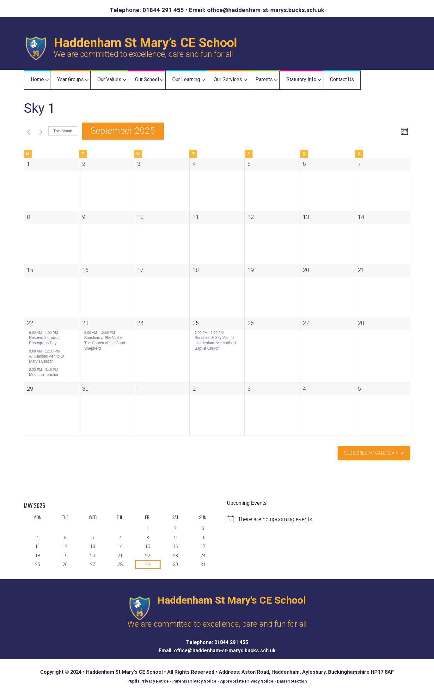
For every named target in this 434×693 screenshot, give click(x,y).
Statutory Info (301, 79)
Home (37, 79)
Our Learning (186, 79)
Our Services (228, 79)
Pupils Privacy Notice (147, 681)
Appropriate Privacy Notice (247, 681)
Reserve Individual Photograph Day (44, 340)
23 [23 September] (85, 323)
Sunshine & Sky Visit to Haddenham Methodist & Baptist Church (215, 342)
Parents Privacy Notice (194, 681)
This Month (62, 131)
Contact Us (342, 79)
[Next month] (40, 131)
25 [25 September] (196, 323)
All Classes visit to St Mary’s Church (46, 359)
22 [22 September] (30, 323)
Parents (264, 79)
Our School (147, 79)
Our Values (109, 79)
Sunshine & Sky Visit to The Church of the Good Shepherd (104, 342)
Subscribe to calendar (370, 452)
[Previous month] (27, 131)
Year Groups (70, 79)
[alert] (323, 519)
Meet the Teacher (43, 374)
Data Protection (293, 681)
